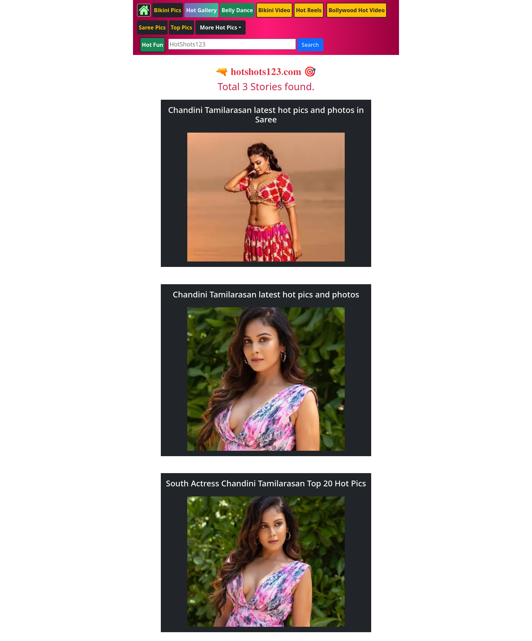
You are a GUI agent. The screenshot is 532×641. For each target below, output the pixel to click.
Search (310, 44)
